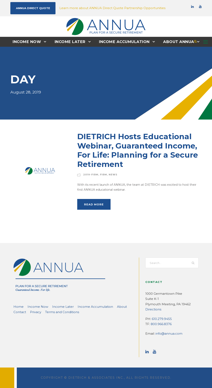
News (110, 174)
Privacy (18, 312)
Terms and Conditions (43, 312)
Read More (93, 204)
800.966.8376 (160, 324)
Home (17, 306)
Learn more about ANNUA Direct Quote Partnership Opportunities (102, 8)
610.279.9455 (160, 318)
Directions (152, 309)
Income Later (71, 42)
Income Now (30, 42)
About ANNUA (175, 42)
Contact (119, 306)
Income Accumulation (123, 42)
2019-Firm (89, 174)
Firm (101, 174)
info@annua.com (166, 333)
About (106, 306)
